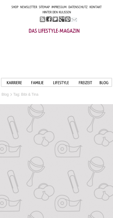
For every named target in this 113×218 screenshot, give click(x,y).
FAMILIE (37, 82)
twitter (55, 19)
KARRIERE (14, 82)
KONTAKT (95, 7)
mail (74, 19)
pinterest (68, 19)
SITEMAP (44, 7)
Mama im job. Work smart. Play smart (57, 50)
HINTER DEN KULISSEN (56, 12)
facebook (49, 19)
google (61, 19)
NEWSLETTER (28, 7)
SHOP (14, 7)
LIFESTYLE (61, 82)
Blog (5, 94)
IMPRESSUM (59, 7)
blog (103, 82)
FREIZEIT (85, 82)
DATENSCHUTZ (78, 7)
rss (43, 19)
